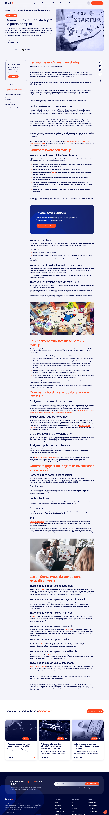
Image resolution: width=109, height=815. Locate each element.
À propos (63, 3)
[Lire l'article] (21, 740)
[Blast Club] (9, 3)
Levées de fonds (60, 811)
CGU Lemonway (93, 811)
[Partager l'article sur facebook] (100, 74)
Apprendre (36, 3)
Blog (14, 10)
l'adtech (41, 643)
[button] (26, 3)
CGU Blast (91, 808)
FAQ (73, 805)
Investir (57, 802)
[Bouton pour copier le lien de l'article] (100, 62)
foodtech (42, 589)
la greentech (68, 629)
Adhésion (55, 3)
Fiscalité (74, 808)
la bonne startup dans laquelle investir (45, 457)
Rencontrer (46, 3)
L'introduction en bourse (37, 521)
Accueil (7, 10)
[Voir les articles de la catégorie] (11, 15)
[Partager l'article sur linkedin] (100, 66)
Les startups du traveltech (38, 666)
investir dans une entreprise (78, 424)
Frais (73, 811)
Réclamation (92, 802)
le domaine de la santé (55, 655)
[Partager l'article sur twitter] (100, 70)
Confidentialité (92, 805)
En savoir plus (88, 788)
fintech (34, 616)
